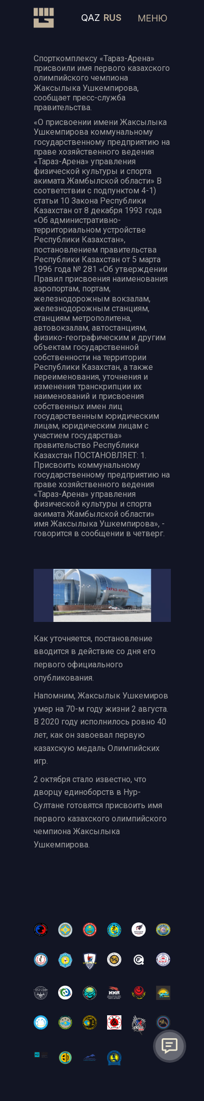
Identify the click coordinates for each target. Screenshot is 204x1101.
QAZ (90, 17)
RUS (112, 17)
